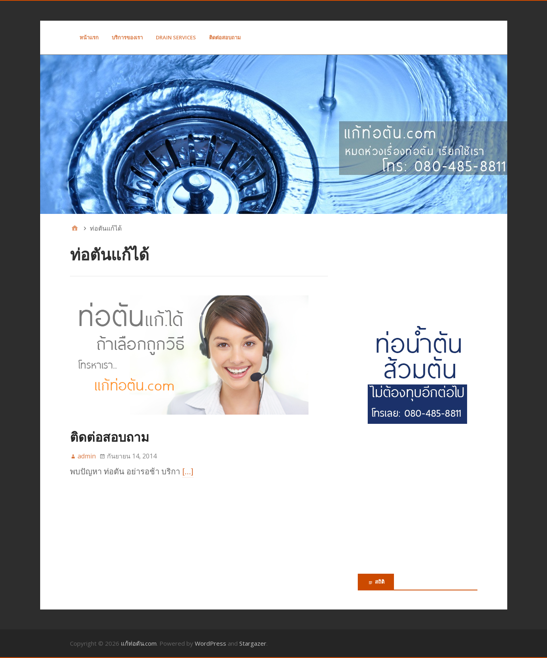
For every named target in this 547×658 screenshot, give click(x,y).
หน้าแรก (89, 37)
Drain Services (176, 37)
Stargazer (252, 643)
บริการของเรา (127, 37)
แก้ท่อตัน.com (139, 643)
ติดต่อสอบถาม (225, 37)
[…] (188, 471)
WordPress (210, 643)
